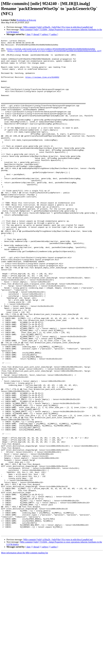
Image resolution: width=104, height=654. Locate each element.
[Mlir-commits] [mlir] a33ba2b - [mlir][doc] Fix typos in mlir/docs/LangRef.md (58, 27)
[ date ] (29, 34)
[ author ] (54, 34)
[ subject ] (45, 34)
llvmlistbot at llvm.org (26, 20)
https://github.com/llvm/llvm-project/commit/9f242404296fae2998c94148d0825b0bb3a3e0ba (50, 51)
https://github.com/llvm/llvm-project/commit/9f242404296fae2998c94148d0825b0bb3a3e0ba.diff (54, 53)
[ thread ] (36, 34)
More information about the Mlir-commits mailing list (24, 651)
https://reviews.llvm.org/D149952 (42, 85)
